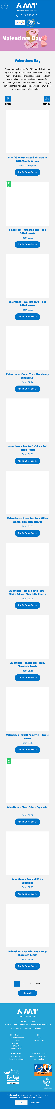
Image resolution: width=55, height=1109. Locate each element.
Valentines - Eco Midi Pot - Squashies (27, 881)
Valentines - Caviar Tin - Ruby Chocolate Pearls (27, 664)
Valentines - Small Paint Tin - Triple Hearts (27, 736)
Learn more (35, 1103)
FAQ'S (39, 1038)
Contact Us (16, 1040)
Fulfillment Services (16, 1038)
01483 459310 (29, 15)
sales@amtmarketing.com (34, 1028)
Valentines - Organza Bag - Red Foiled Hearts (27, 231)
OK (21, 1103)
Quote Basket (38, 22)
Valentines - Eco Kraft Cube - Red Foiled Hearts (27, 448)
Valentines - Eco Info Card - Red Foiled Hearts (27, 303)
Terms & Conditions (16, 1059)
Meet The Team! (16, 1046)
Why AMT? (16, 1043)
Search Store (4, 6)
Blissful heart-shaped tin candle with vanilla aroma (27, 159)
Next (38, 983)
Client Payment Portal (39, 1053)
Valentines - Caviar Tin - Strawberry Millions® (27, 376)
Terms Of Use (16, 1056)
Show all (28, 993)
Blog (38, 1035)
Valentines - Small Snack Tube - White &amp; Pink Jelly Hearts (27, 592)
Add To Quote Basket (27, 172)
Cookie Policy (39, 1059)
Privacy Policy (16, 1053)
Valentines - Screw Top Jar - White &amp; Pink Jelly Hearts (27, 520)
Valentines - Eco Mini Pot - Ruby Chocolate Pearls (27, 953)
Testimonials (39, 1040)
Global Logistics (16, 1035)
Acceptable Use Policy (38, 1056)
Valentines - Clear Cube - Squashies (27, 807)
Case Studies (16, 1049)
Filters (8, 99)
